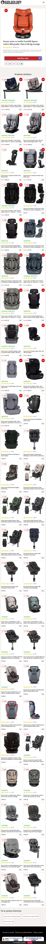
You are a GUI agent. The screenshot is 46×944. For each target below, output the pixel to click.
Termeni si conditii (8, 932)
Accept (30, 942)
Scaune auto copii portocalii (11, 916)
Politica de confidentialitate (23, 932)
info (20, 109)
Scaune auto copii (8, 921)
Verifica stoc (29, 58)
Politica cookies (38, 932)
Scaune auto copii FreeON (31, 916)
